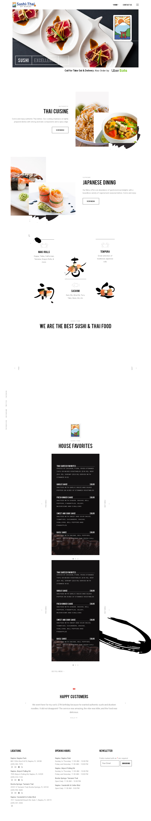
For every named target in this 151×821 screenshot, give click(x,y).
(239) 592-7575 (17, 764)
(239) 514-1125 (17, 777)
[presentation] (42, 504)
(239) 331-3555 (17, 803)
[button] (75, 559)
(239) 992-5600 (17, 790)
